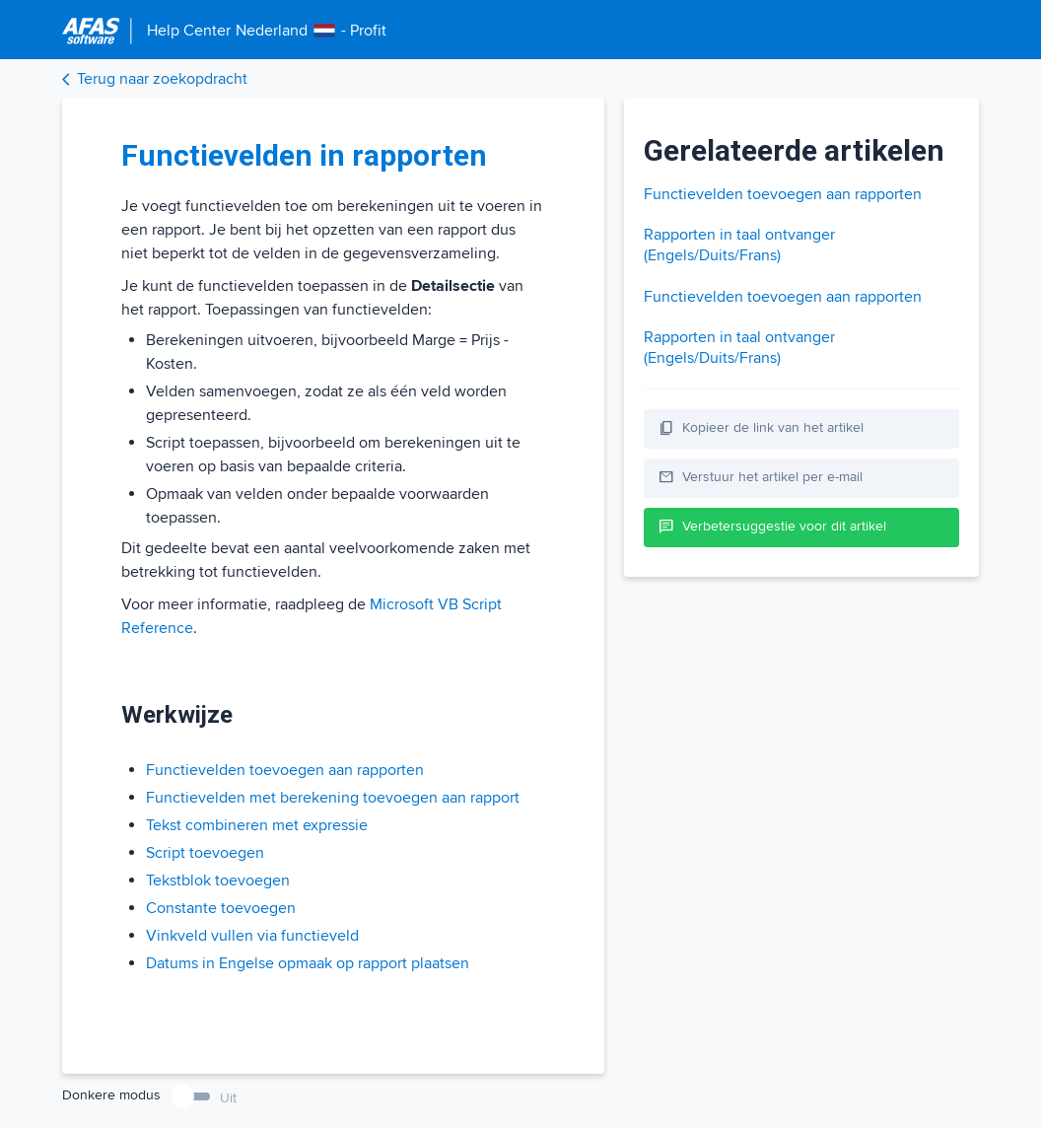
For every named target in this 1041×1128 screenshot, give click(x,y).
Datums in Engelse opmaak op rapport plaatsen (307, 963)
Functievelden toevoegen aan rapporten (285, 770)
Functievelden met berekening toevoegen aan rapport (333, 798)
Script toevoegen (205, 853)
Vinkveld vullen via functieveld (252, 936)
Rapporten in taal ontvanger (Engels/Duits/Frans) (739, 245)
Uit (228, 1098)
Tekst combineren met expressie (257, 825)
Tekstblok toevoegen (218, 880)
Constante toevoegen (221, 908)
